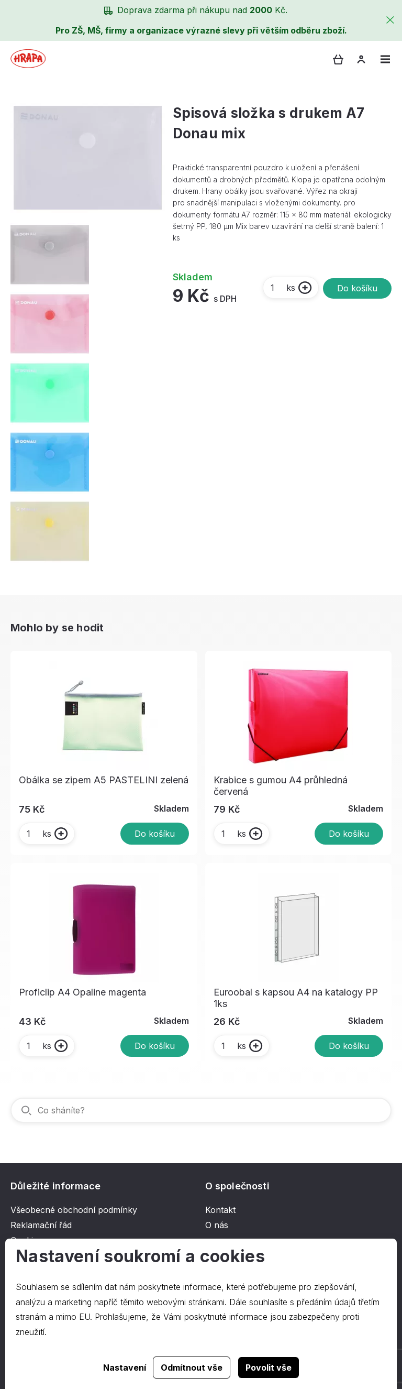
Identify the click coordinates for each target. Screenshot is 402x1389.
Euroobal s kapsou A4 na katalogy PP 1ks (296, 998)
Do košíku (357, 288)
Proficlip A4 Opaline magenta (82, 992)
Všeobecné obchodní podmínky (73, 1210)
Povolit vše (268, 1367)
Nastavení (124, 1367)
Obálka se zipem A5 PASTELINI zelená (103, 779)
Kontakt (220, 1210)
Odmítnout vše (191, 1367)
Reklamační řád (41, 1225)
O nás (216, 1225)
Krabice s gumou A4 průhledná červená (281, 785)
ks (282, 287)
